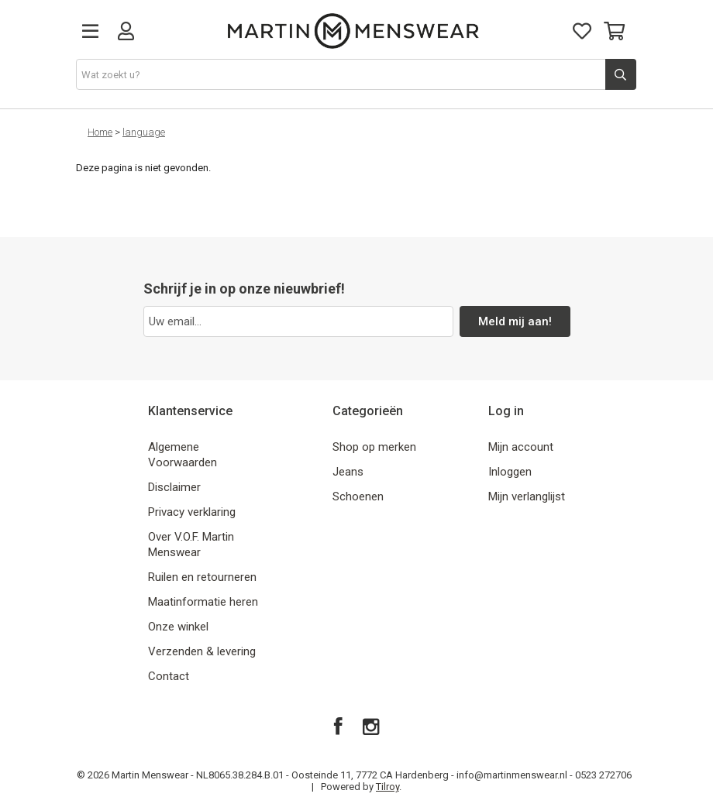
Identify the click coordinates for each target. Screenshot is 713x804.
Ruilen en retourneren (202, 577)
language (143, 132)
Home (100, 132)
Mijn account (520, 447)
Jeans (347, 472)
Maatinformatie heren (203, 602)
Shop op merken (374, 447)
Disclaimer (174, 487)
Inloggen (510, 472)
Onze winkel (178, 627)
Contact (168, 676)
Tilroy (387, 786)
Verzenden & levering (202, 651)
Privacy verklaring (192, 512)
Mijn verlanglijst (526, 496)
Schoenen (358, 496)
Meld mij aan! (515, 321)
